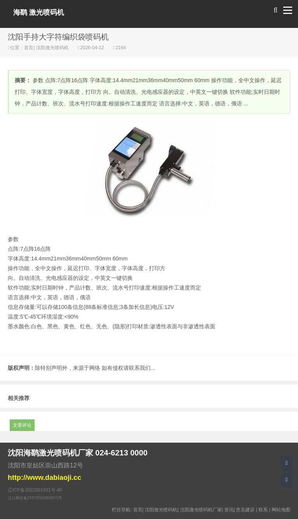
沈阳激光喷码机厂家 (201, 509)
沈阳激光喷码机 (52, 47)
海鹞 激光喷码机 (38, 12)
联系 (263, 509)
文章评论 (22, 425)
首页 (28, 47)
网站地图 (281, 509)
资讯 (229, 509)
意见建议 (245, 509)
